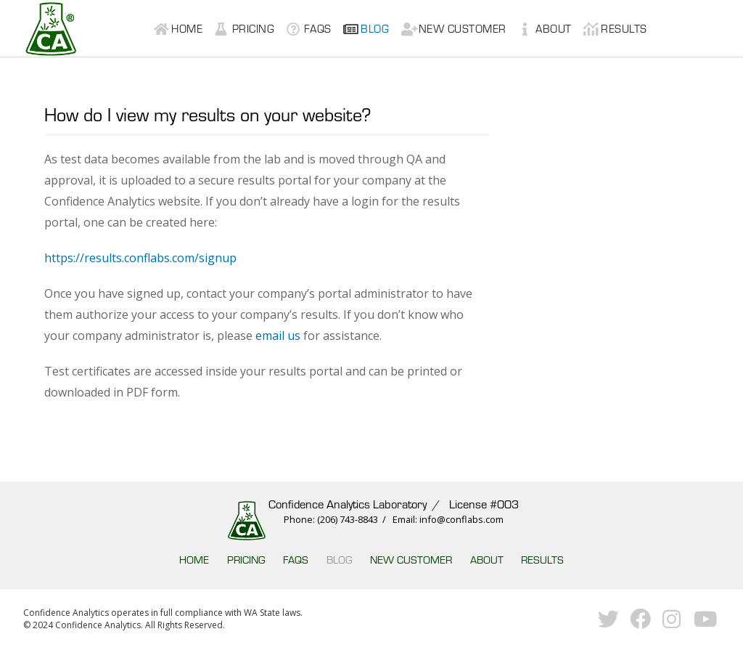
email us (277, 336)
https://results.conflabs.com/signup (140, 258)
